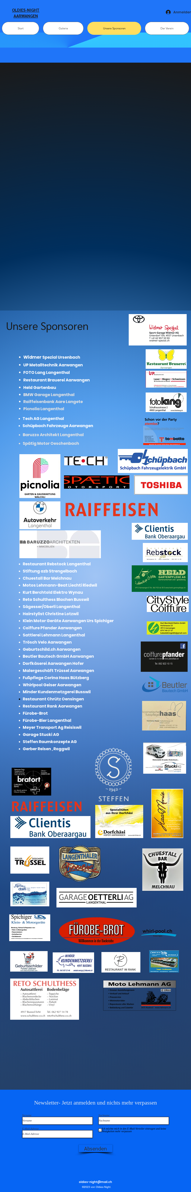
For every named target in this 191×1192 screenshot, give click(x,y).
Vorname (27, 1115)
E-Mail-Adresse (30, 1128)
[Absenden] (96, 1148)
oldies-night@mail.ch (95, 1182)
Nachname (104, 1115)
